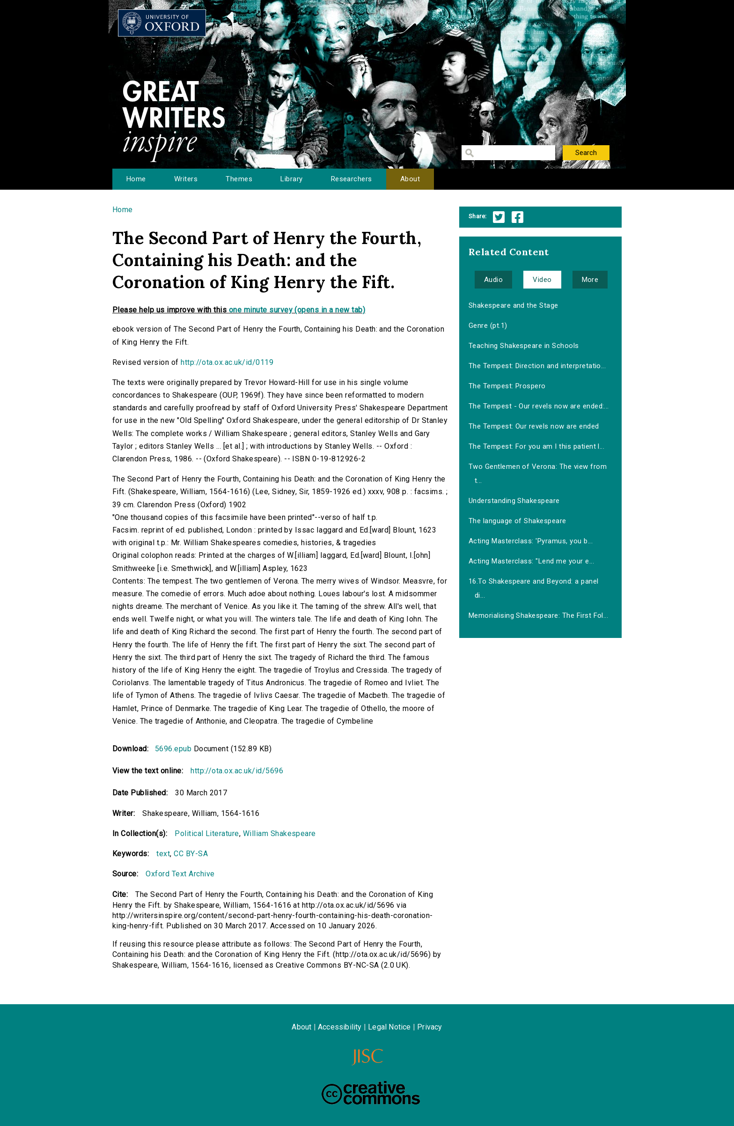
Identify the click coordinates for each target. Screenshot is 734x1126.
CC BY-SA (191, 853)
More (590, 279)
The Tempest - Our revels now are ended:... (539, 406)
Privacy (429, 1026)
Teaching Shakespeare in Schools (524, 345)
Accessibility (340, 1026)
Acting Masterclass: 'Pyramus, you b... (531, 541)
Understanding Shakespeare (514, 500)
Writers (186, 179)
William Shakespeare (279, 833)
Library (291, 179)
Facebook (517, 217)
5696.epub (173, 748)
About (410, 179)
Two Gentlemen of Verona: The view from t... (538, 473)
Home (136, 179)
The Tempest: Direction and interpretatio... (537, 366)
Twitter (499, 217)
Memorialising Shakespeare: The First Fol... (539, 615)
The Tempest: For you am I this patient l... (537, 446)
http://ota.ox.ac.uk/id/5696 (237, 770)
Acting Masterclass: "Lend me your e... (531, 561)
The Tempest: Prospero (507, 386)
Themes (239, 179)
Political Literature (207, 833)
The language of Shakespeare (517, 521)
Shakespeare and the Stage (513, 305)
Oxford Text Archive (180, 873)
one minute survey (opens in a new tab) (297, 309)
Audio (493, 279)
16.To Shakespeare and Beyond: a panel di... (534, 588)
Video (542, 279)
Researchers (351, 179)
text (163, 853)
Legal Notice (389, 1026)
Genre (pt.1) (488, 325)
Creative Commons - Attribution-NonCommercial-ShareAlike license (371, 1092)
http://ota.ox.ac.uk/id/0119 (227, 362)
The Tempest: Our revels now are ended (534, 426)
